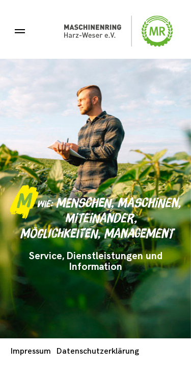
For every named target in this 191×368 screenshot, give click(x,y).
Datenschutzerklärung (98, 351)
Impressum (31, 351)
